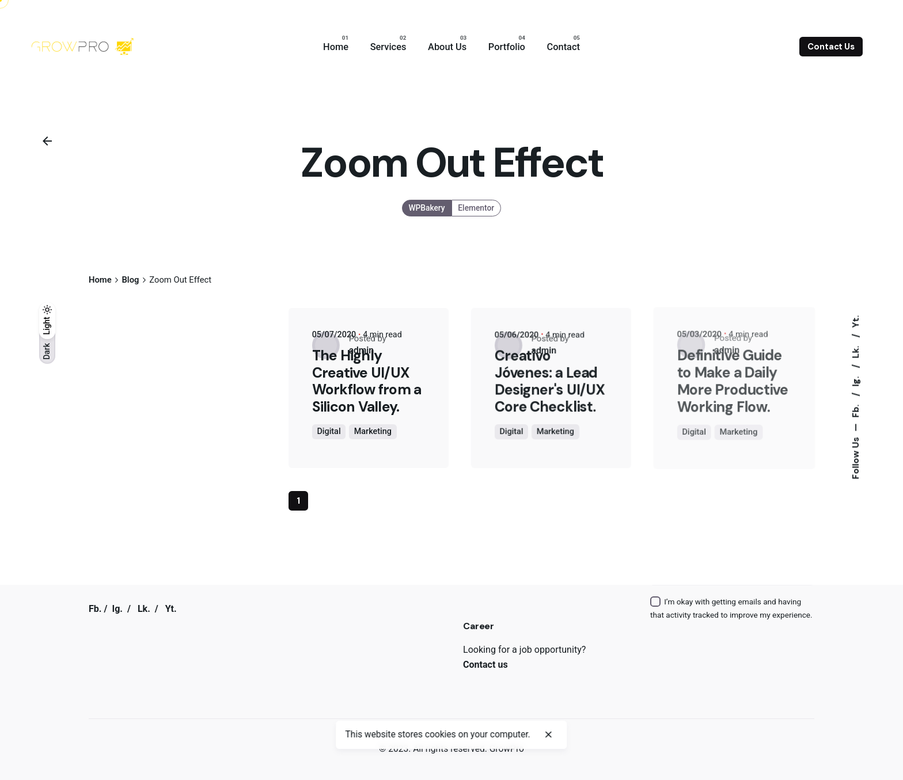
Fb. (855, 409)
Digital (328, 431)
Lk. (855, 350)
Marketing (373, 431)
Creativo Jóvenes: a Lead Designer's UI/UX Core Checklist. (550, 380)
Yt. (855, 321)
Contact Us (831, 46)
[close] (548, 734)
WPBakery (427, 207)
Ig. (855, 380)
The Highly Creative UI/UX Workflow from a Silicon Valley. (366, 381)
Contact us (485, 664)
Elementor (476, 207)
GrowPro (507, 749)
